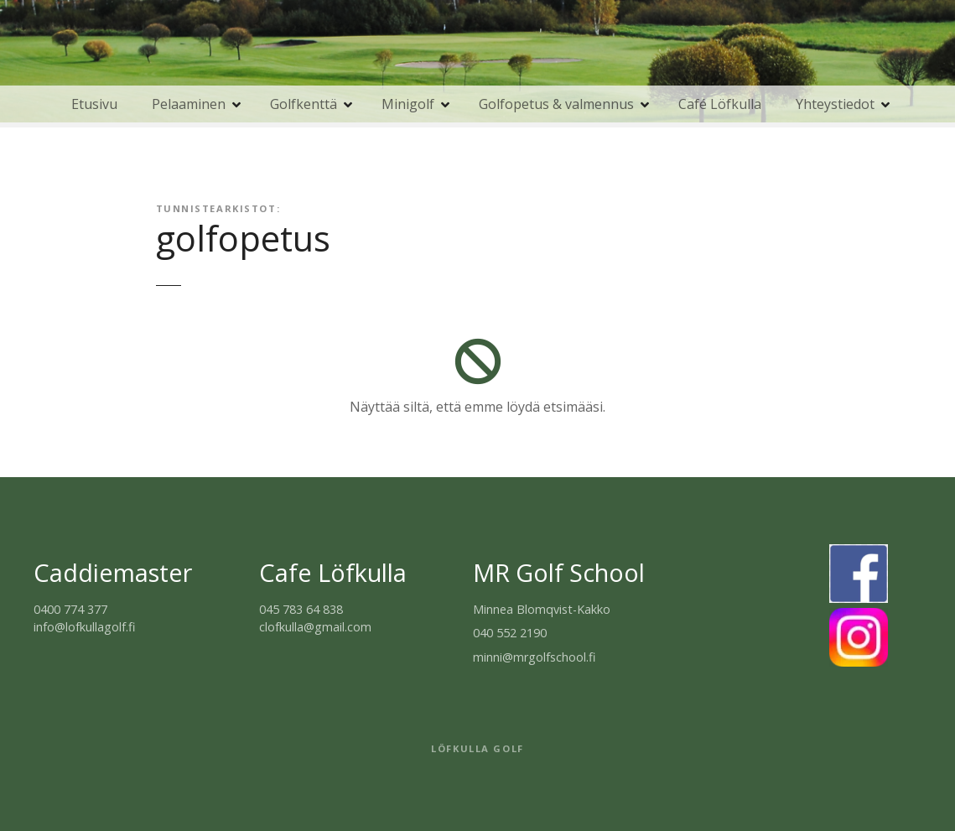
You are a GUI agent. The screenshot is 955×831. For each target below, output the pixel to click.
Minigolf (407, 104)
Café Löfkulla (719, 104)
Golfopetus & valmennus (556, 104)
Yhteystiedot (835, 104)
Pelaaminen (189, 104)
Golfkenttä (303, 104)
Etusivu (94, 104)
